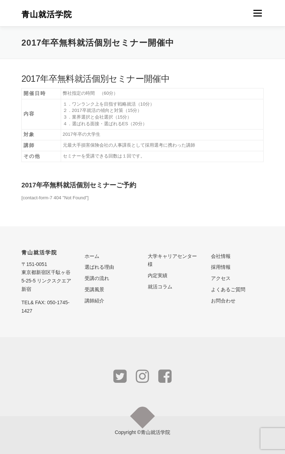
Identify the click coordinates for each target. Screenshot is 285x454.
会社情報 (221, 256)
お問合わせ (223, 300)
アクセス (221, 278)
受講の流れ (97, 278)
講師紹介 (94, 300)
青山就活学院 (46, 14)
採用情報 (221, 267)
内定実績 (157, 275)
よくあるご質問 (228, 289)
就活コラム (160, 286)
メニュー (257, 13)
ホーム (92, 256)
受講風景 (94, 289)
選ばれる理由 (99, 267)
